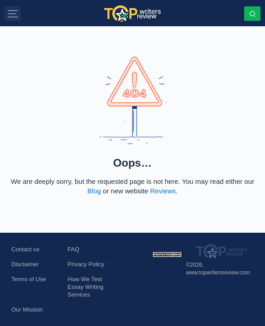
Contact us (25, 249)
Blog (94, 191)
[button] (13, 13)
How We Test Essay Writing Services (85, 287)
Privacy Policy (85, 264)
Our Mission (27, 309)
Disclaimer (25, 264)
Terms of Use (28, 279)
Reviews (163, 191)
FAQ (73, 249)
